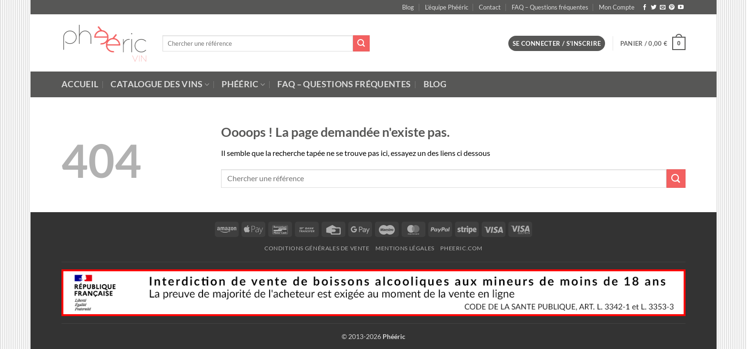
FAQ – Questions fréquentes (550, 7)
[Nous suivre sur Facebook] (644, 7)
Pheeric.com (461, 248)
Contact (490, 7)
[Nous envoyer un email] (663, 7)
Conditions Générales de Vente (317, 248)
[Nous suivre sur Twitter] (653, 7)
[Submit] (361, 43)
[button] (557, 43)
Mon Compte (617, 7)
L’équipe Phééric (446, 7)
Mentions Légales (404, 248)
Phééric (243, 84)
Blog (408, 7)
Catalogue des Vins (160, 84)
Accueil (79, 84)
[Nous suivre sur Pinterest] (672, 7)
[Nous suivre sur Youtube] (681, 7)
